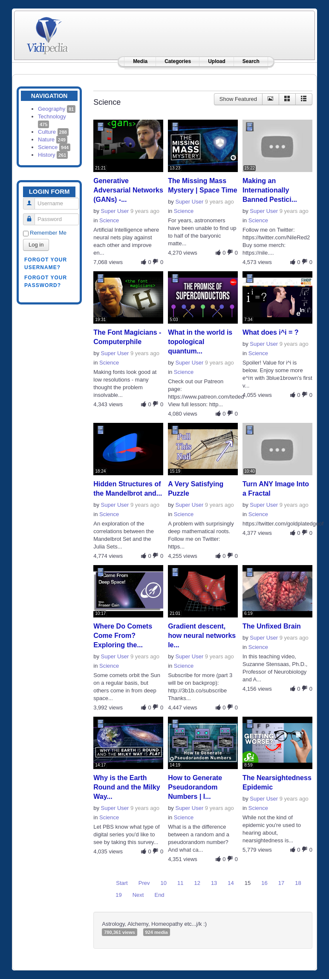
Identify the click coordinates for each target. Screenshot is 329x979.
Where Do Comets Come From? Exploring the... (122, 636)
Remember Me (48, 233)
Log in (36, 244)
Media (140, 61)
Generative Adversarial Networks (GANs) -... (128, 190)
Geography (56, 109)
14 (231, 883)
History (53, 155)
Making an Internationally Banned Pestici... (269, 190)
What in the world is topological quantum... (200, 342)
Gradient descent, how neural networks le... (202, 636)
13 (214, 883)
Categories (177, 61)
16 (264, 883)
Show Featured (238, 99)
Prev (144, 883)
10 (163, 883)
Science (54, 147)
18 (298, 883)
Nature (52, 139)
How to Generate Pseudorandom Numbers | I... (195, 787)
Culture (53, 132)
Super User (115, 211)
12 (197, 883)
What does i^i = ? (270, 332)
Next (138, 895)
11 (180, 883)
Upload (216, 61)
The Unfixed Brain (271, 626)
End (159, 895)
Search (251, 61)
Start (121, 883)
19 (118, 895)
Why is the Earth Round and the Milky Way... (126, 787)
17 (281, 883)
